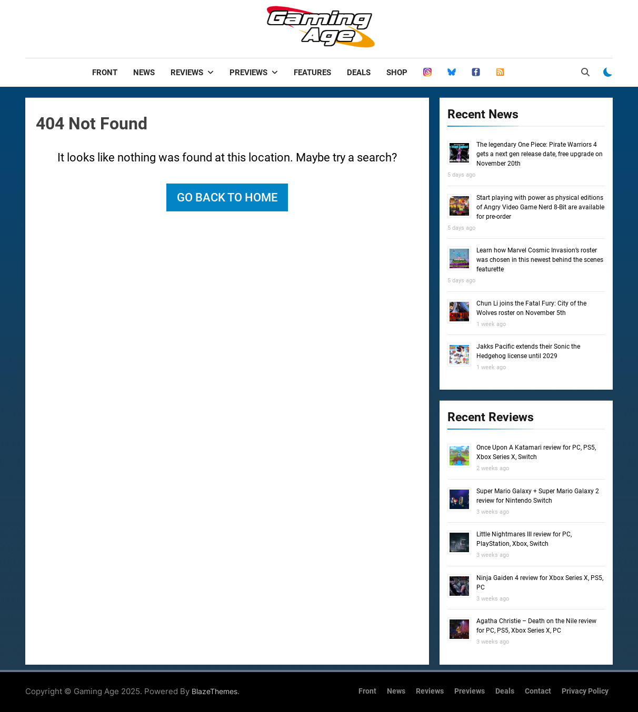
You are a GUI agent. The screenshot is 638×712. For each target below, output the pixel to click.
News (144, 72)
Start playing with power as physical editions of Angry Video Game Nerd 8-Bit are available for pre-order (540, 207)
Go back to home (227, 197)
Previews (248, 72)
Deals (359, 72)
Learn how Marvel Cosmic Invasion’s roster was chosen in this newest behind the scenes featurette (539, 260)
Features (312, 72)
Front (104, 72)
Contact (538, 691)
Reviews (187, 72)
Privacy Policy (585, 691)
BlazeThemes (214, 691)
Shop (396, 72)
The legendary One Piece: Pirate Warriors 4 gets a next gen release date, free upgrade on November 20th (539, 154)
